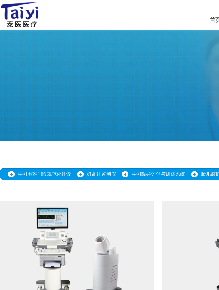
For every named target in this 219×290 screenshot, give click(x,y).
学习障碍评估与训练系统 (158, 174)
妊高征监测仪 (101, 174)
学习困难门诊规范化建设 (44, 174)
